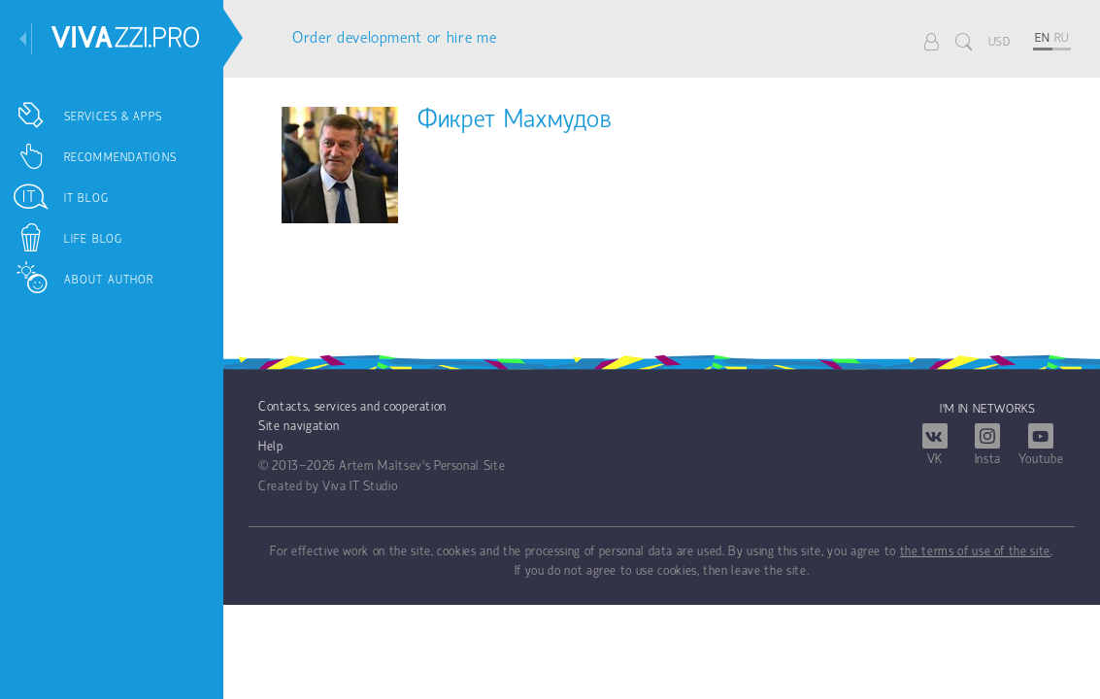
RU (1061, 38)
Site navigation (299, 426)
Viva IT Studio (359, 487)
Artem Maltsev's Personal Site (422, 466)
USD (999, 42)
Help (270, 447)
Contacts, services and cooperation (352, 407)
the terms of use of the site (975, 552)
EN (1042, 38)
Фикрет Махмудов (515, 121)
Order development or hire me (394, 38)
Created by (288, 487)
